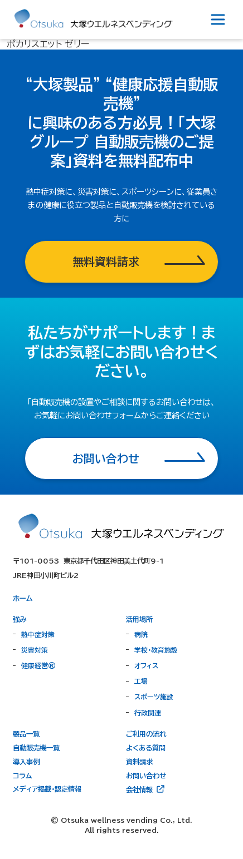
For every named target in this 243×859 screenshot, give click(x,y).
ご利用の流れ (146, 733)
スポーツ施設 (153, 696)
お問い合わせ (146, 775)
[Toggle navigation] (218, 19)
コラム (22, 775)
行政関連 (147, 712)
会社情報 (146, 789)
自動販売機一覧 (36, 747)
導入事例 (26, 761)
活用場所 (139, 619)
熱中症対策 (38, 634)
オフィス (146, 665)
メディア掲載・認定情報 (47, 789)
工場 (141, 681)
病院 (141, 634)
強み (19, 619)
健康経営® (38, 665)
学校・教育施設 (156, 649)
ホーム (22, 598)
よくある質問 (146, 747)
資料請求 (139, 761)
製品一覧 (26, 733)
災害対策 (34, 649)
